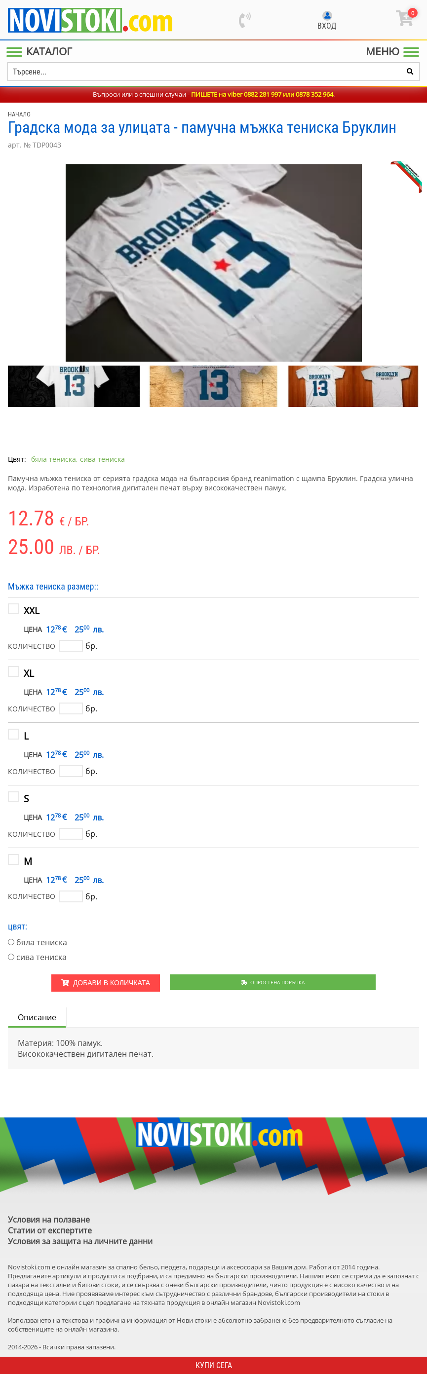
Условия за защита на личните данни (80, 1241)
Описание (37, 1017)
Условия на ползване (49, 1219)
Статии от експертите (50, 1230)
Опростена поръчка (273, 982)
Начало (19, 114)
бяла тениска (41, 942)
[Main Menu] (41, 51)
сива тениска (41, 957)
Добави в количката (105, 983)
